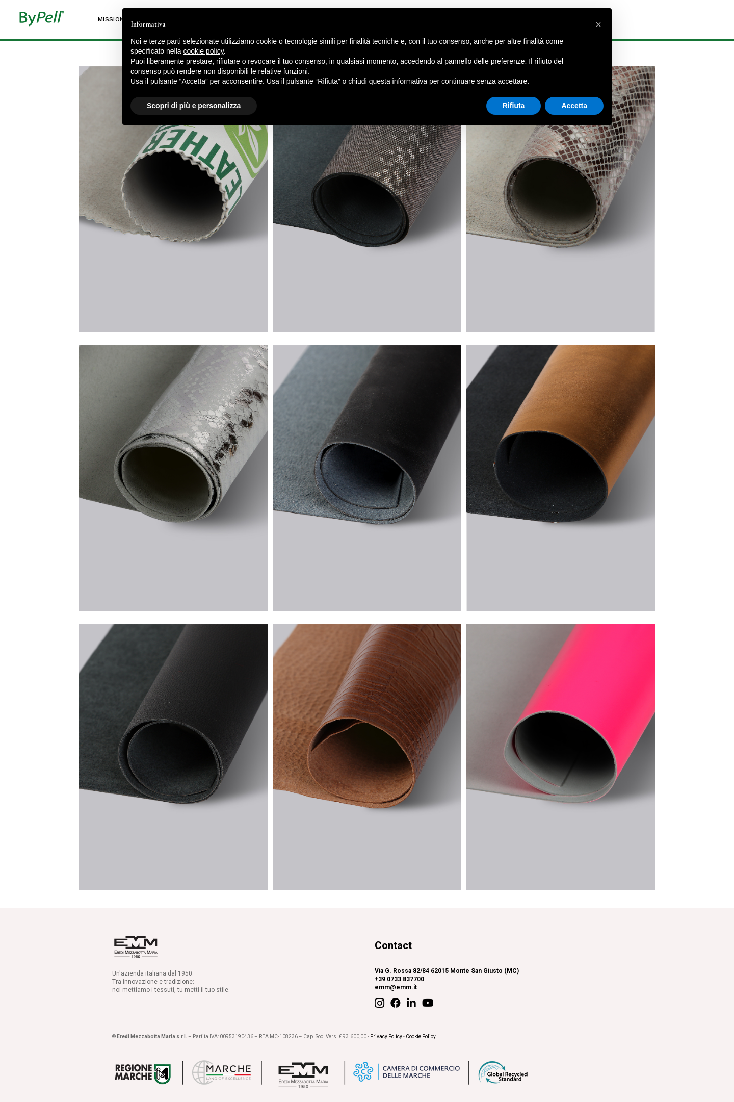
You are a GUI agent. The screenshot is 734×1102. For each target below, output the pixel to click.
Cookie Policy (421, 1036)
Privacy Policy (386, 1036)
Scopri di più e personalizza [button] (194, 105)
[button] (598, 24)
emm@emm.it (396, 987)
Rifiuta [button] (514, 105)
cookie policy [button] (204, 51)
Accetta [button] (574, 105)
